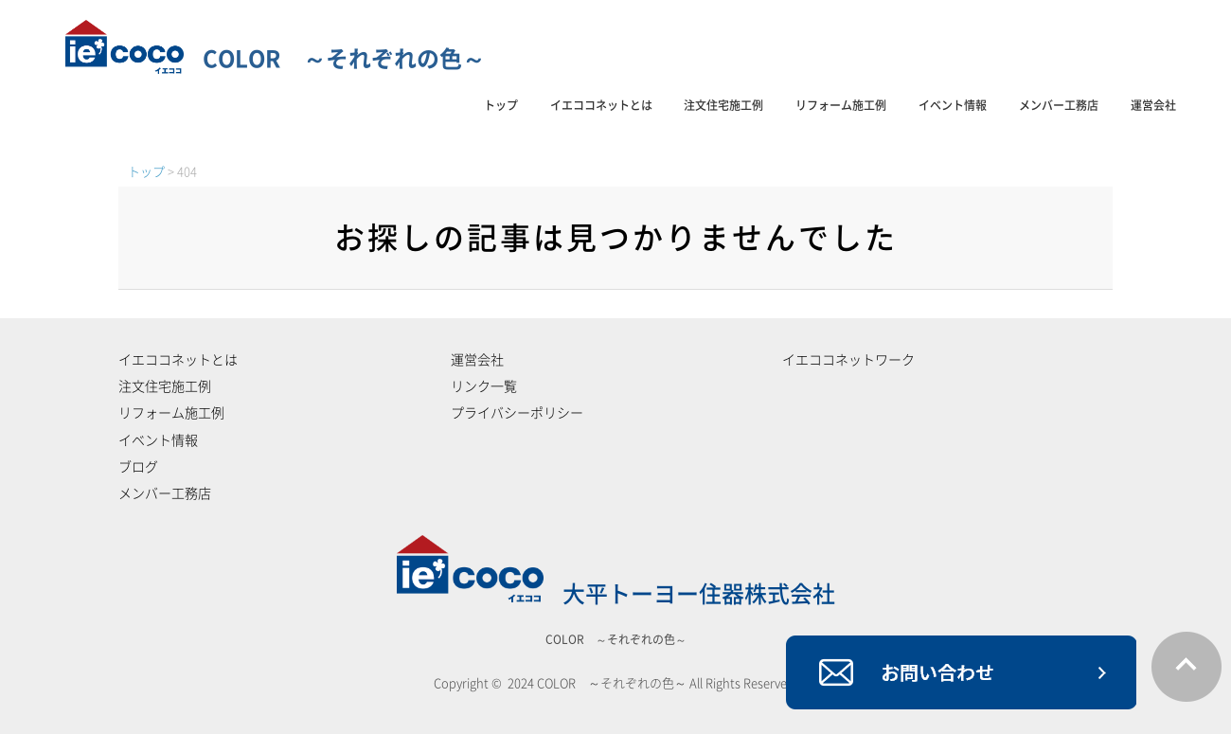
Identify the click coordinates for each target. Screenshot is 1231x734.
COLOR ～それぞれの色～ (275, 58)
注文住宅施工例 (723, 105)
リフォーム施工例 (840, 105)
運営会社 (1153, 105)
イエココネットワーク (848, 360)
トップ (501, 105)
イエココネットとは (601, 105)
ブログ (138, 467)
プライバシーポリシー (517, 413)
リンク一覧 (484, 386)
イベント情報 (953, 105)
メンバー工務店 (1058, 105)
